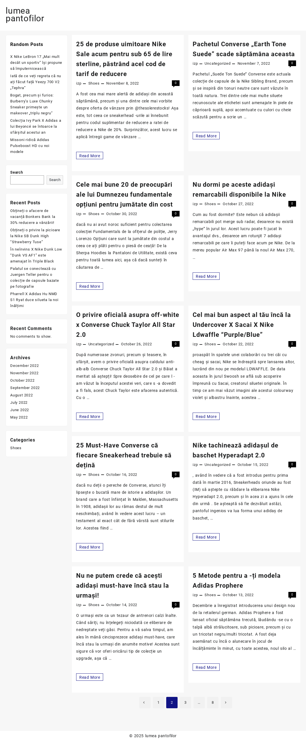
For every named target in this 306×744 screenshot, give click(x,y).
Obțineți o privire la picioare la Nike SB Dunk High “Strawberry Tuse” (35, 236)
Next (226, 702)
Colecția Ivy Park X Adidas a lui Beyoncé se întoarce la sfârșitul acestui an (35, 126)
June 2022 (19, 410)
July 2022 (19, 402)
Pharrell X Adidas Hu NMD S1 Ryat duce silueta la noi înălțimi (34, 300)
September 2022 (25, 388)
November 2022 (24, 373)
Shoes (94, 83)
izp (78, 83)
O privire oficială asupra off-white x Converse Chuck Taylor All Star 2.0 (127, 324)
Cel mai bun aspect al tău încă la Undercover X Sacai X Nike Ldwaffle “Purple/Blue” (242, 324)
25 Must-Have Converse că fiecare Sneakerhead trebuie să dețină (124, 455)
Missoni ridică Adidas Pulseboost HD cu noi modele (29, 146)
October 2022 (22, 380)
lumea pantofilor (25, 14)
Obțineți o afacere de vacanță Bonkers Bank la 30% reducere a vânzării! (32, 217)
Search (16, 172)
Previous (145, 702)
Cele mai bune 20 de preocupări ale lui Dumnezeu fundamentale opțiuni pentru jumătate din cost (124, 194)
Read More (89, 155)
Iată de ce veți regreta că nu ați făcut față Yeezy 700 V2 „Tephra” (35, 82)
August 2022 (21, 395)
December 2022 (24, 365)
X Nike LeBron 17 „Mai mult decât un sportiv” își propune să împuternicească (36, 62)
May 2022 (19, 417)
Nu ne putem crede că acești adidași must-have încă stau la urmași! (122, 585)
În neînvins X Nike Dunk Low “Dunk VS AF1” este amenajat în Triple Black (36, 255)
